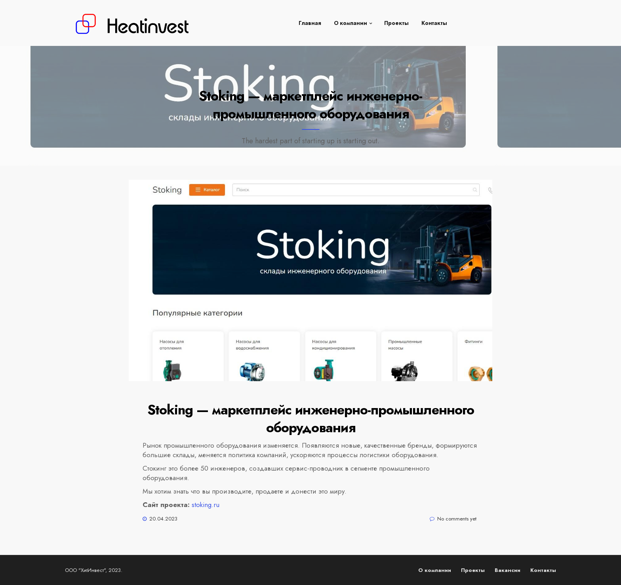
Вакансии (507, 570)
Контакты (434, 20)
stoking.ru (205, 504)
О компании (350, 20)
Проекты (396, 20)
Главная (310, 20)
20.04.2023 (163, 518)
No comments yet (456, 518)
